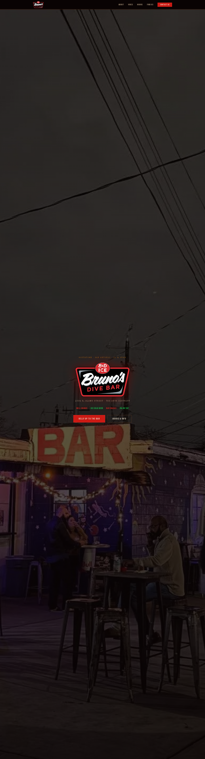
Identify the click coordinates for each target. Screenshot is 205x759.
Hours (140, 4)
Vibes (130, 4)
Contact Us (165, 5)
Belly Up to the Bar (89, 418)
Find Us (150, 4)
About (121, 4)
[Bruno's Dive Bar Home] (38, 4)
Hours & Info (119, 418)
